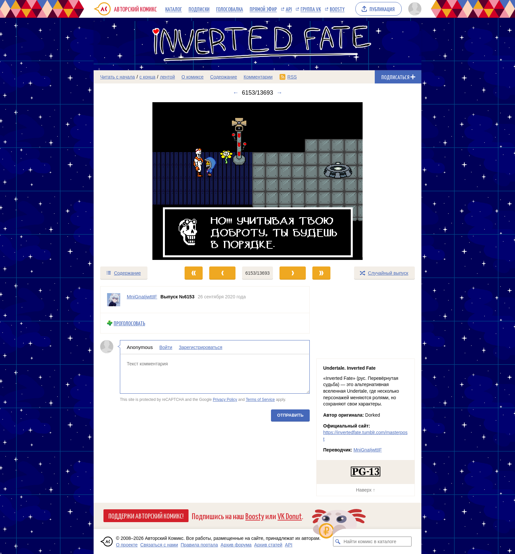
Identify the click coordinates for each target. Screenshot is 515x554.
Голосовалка (229, 8)
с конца (148, 77)
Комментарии (258, 77)
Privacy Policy (225, 399)
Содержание (223, 77)
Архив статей (268, 544)
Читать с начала (117, 77)
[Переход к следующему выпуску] (257, 181)
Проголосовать (129, 323)
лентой (167, 77)
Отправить (290, 414)
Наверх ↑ (365, 490)
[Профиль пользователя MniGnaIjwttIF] (113, 299)
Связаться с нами (159, 544)
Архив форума (236, 544)
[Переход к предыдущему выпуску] (135, 181)
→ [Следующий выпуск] (279, 92)
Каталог (173, 8)
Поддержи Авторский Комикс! (146, 515)
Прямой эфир (263, 8)
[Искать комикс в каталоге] (338, 541)
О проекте (127, 544)
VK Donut (290, 516)
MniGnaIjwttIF (367, 449)
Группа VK (311, 8)
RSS (292, 77)
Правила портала (199, 544)
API (289, 8)
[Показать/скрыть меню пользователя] (413, 9)
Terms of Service (260, 399)
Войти (165, 347)
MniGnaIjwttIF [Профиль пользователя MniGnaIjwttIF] (142, 296)
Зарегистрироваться (200, 347)
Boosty (337, 8)
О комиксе (192, 77)
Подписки (199, 8)
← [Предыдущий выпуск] (235, 92)
